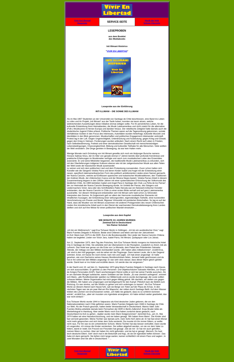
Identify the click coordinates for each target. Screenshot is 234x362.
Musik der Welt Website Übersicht (151, 21)
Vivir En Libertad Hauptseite (82, 21)
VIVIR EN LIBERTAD (117, 51)
